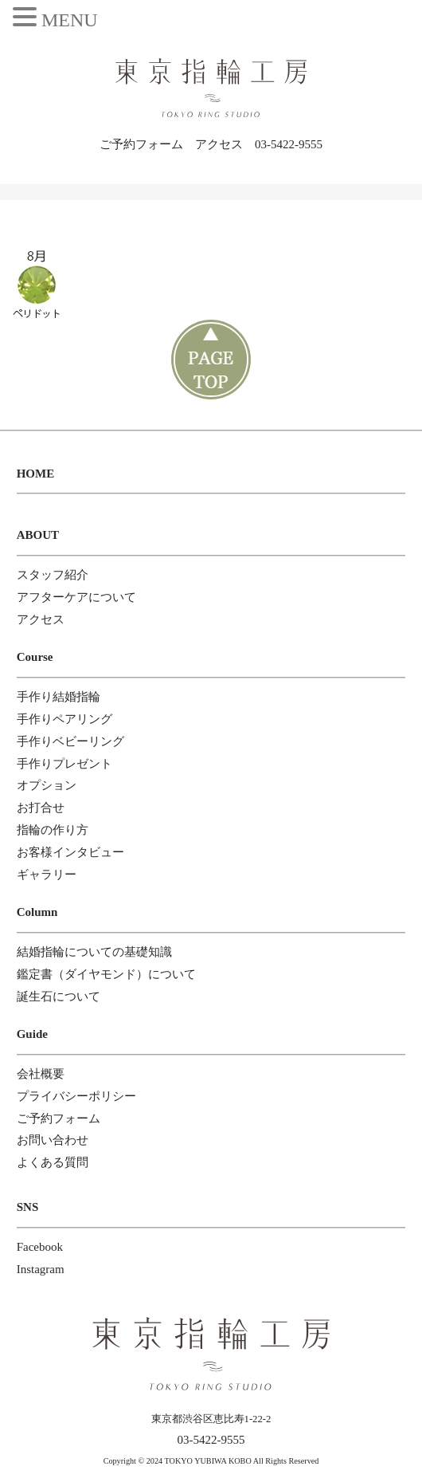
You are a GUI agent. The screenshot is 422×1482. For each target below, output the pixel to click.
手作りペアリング (64, 719)
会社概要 (40, 1073)
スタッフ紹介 (52, 574)
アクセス (219, 144)
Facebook (40, 1246)
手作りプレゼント (64, 763)
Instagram (40, 1269)
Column (37, 912)
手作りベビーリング (70, 741)
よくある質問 (52, 1162)
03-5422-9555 (288, 144)
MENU (69, 20)
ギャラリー (46, 874)
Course (35, 657)
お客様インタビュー (70, 852)
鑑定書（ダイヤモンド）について (106, 974)
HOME (36, 473)
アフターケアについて (76, 597)
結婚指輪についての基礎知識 (94, 951)
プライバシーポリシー (76, 1096)
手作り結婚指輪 (58, 696)
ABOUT (38, 535)
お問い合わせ (52, 1140)
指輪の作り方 (52, 830)
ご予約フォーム (141, 144)
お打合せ (40, 807)
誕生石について (58, 996)
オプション (46, 785)
